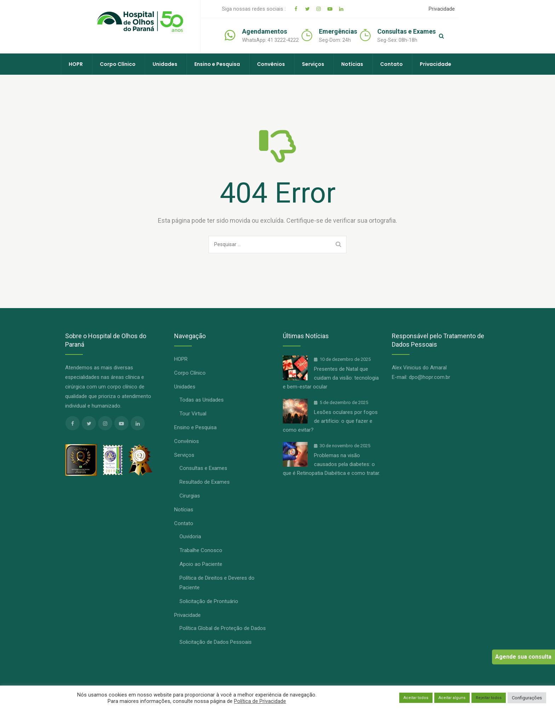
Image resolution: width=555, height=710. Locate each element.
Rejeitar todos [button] (489, 697)
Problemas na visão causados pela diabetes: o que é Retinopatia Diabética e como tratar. (331, 464)
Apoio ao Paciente (200, 564)
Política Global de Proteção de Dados (222, 628)
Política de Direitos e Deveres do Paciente (216, 583)
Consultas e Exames (203, 468)
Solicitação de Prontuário (208, 601)
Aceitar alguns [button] (452, 697)
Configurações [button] (527, 697)
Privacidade (446, 9)
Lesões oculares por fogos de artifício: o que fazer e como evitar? (330, 421)
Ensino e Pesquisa (217, 64)
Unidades (165, 64)
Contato (391, 64)
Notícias (352, 64)
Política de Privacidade (260, 701)
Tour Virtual (192, 413)
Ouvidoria (190, 536)
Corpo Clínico (118, 64)
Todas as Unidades (201, 400)
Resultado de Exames (204, 482)
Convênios (271, 64)
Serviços (313, 64)
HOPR (76, 64)
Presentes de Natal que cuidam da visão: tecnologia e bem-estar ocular (331, 378)
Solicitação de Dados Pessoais (215, 642)
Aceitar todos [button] (416, 697)
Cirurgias (189, 496)
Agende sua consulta (523, 656)
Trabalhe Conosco (200, 550)
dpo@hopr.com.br (429, 377)
